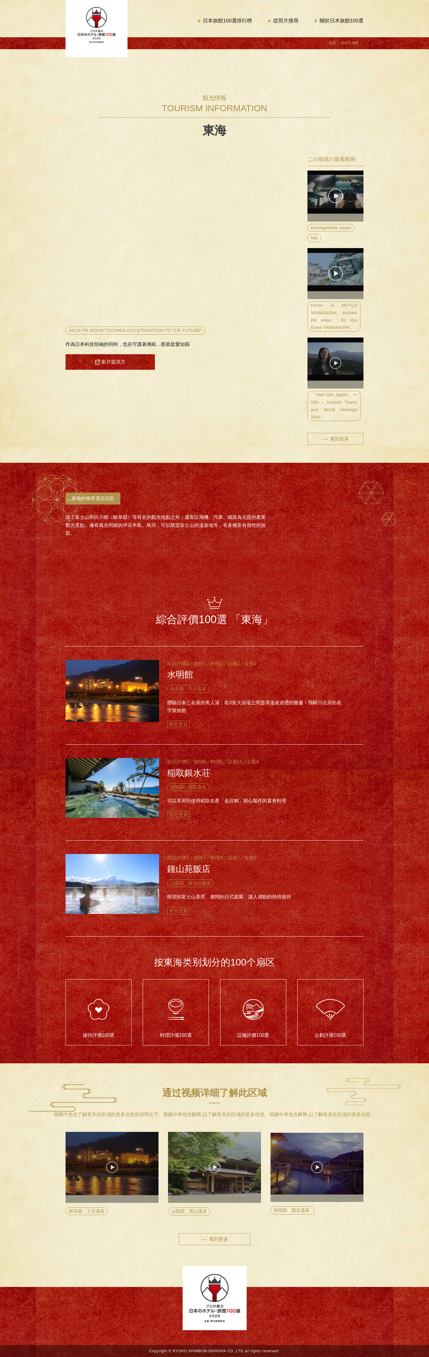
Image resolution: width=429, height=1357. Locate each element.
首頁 (332, 43)
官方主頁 (178, 724)
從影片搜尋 (350, 43)
